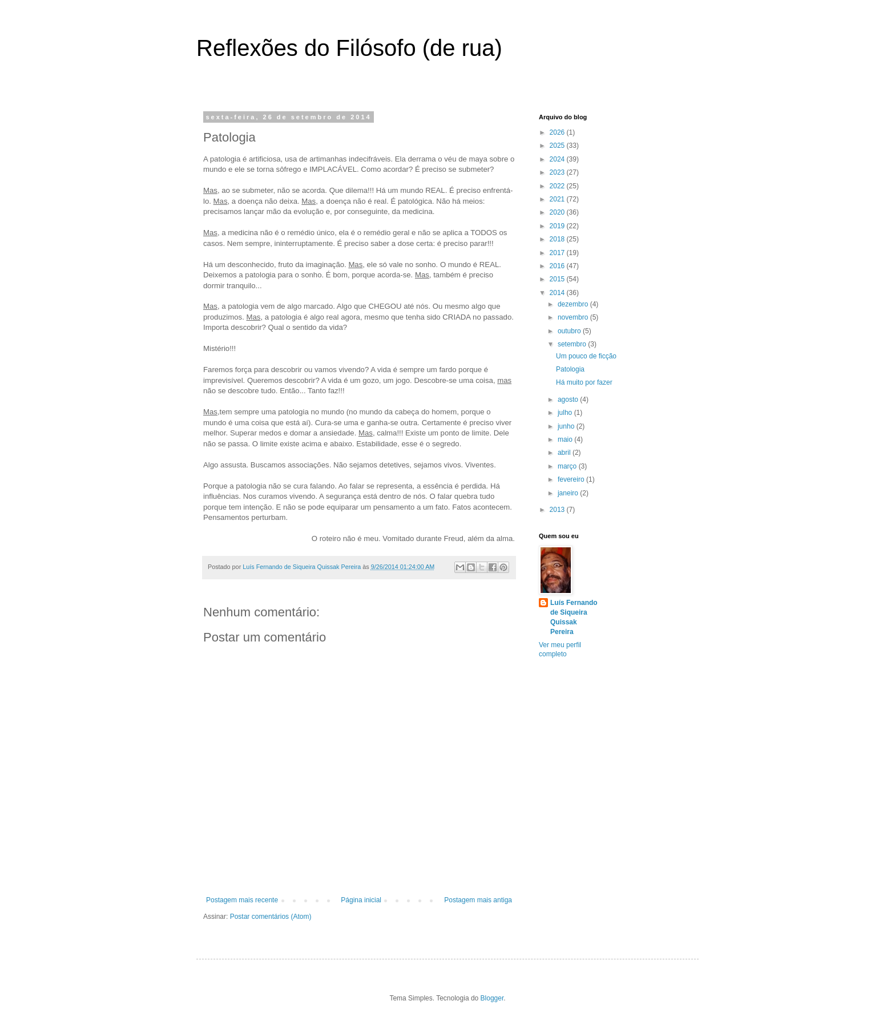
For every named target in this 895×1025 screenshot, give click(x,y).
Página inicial (361, 900)
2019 (558, 226)
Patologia (570, 369)
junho (567, 426)
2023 (558, 172)
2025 (558, 146)
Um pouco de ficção (586, 356)
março (568, 466)
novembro (574, 317)
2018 (558, 239)
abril (565, 453)
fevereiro (572, 479)
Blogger (492, 998)
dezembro (574, 304)
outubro (570, 331)
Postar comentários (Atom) (271, 917)
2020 (558, 212)
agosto (569, 399)
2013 (558, 510)
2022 (558, 186)
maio (566, 439)
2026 (558, 132)
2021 (558, 199)
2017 (558, 253)
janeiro (569, 493)
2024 (558, 159)
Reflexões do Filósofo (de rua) (349, 47)
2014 (558, 293)
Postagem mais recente (242, 900)
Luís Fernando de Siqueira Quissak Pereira (574, 617)
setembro (573, 344)
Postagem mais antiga (478, 900)
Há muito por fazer (584, 382)
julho (566, 413)
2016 (558, 266)
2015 (558, 279)
